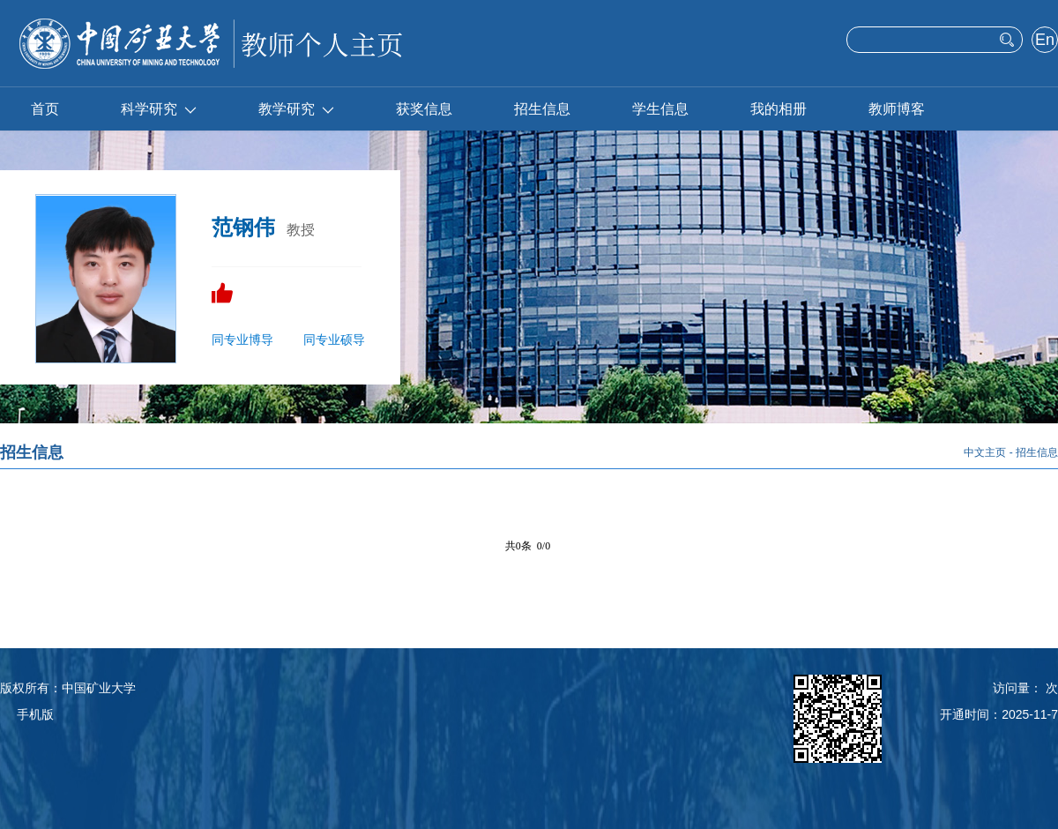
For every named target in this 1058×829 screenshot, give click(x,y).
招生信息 (542, 108)
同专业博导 (242, 339)
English (1044, 41)
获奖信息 (424, 108)
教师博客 (896, 108)
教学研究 (296, 108)
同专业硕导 (334, 339)
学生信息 (660, 108)
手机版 (35, 714)
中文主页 (985, 452)
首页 (45, 108)
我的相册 (778, 108)
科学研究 (159, 108)
